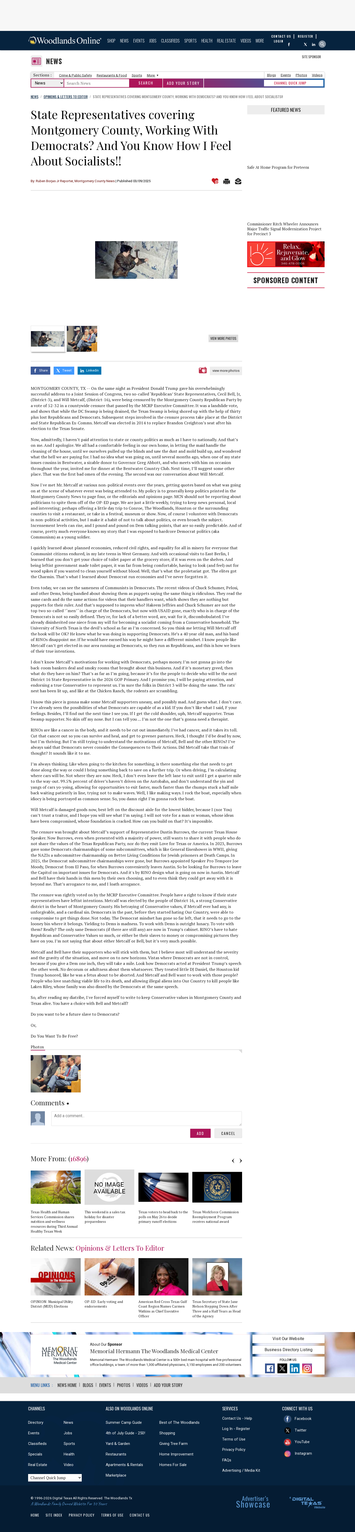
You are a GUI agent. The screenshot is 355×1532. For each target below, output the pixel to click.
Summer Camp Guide (124, 1422)
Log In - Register (236, 1428)
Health (206, 41)
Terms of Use (233, 1439)
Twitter (301, 1430)
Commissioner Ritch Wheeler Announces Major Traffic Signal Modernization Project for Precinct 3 (284, 229)
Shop (111, 41)
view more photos (226, 371)
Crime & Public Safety (75, 75)
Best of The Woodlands (179, 1422)
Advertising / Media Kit (241, 1470)
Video (68, 1464)
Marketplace (116, 1475)
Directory (35, 1422)
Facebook (303, 1418)
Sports (190, 41)
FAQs (226, 1460)
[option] (136, 260)
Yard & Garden (118, 1443)
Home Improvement (176, 1454)
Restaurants (116, 1454)
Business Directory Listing (288, 1349)
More (260, 41)
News (124, 41)
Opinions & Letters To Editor (120, 1247)
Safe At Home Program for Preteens (278, 167)
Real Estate (226, 41)
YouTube (302, 1442)
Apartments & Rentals (124, 1464)
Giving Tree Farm (173, 1443)
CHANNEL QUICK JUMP (290, 83)
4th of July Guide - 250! (125, 1433)
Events (139, 41)
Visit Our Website (288, 1338)
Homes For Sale (173, 1464)
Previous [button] (233, 1160)
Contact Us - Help (237, 1418)
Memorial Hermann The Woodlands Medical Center (154, 1350)
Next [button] (240, 1160)
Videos (246, 41)
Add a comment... (146, 1118)
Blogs (271, 75)
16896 (78, 1158)
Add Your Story (183, 83)
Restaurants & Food (112, 75)
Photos (301, 75)
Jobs (152, 41)
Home (35, 1515)
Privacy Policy (233, 1449)
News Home (67, 1385)
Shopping (167, 1433)
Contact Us (140, 1515)
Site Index (54, 1515)
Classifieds (170, 41)
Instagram (303, 1453)
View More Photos (223, 338)
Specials (35, 1454)
